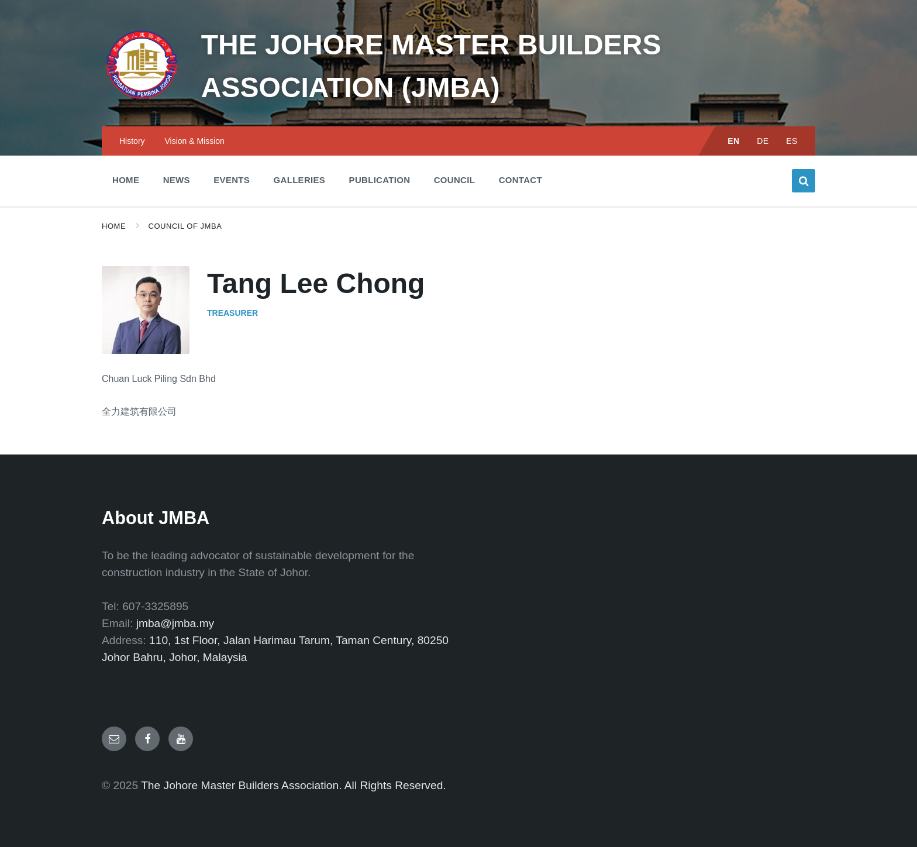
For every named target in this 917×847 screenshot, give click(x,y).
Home (114, 226)
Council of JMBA (185, 226)
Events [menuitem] (231, 180)
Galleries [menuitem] (300, 180)
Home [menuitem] (125, 180)
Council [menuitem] (454, 180)
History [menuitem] (132, 141)
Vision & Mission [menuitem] (194, 141)
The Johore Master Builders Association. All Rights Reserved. (293, 785)
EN (734, 141)
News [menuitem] (176, 180)
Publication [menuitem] (380, 180)
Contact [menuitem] (520, 180)
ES (792, 141)
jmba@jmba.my (175, 623)
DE (763, 141)
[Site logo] (143, 103)
